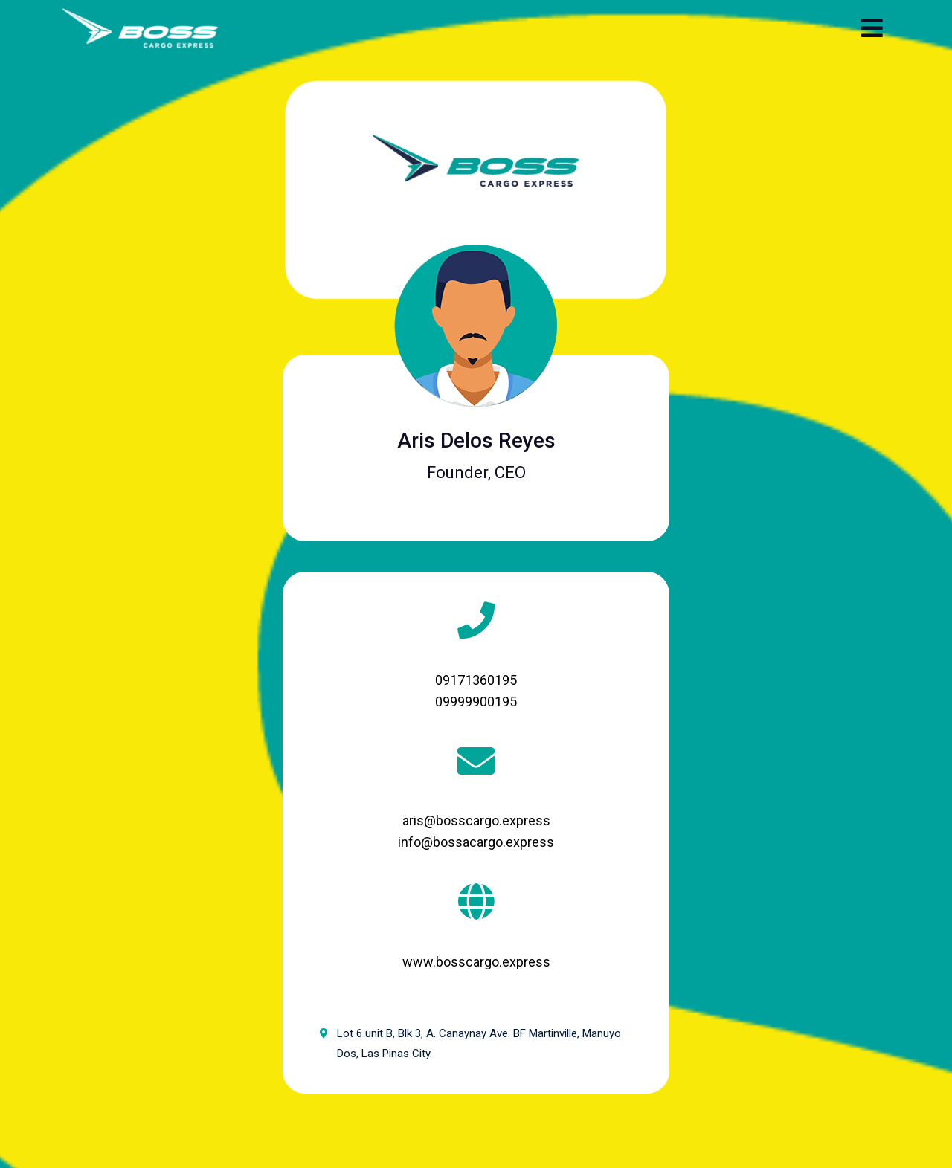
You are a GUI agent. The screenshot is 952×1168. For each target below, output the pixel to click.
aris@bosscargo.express (476, 820)
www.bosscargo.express (476, 961)
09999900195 (476, 701)
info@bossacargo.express (476, 842)
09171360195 (476, 680)
